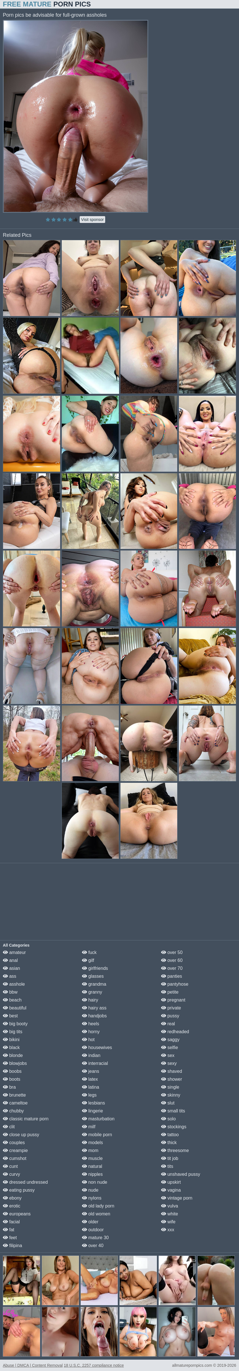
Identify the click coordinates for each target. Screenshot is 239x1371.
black (11, 1047)
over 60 (172, 960)
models (92, 1142)
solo (168, 1118)
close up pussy (21, 1134)
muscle (92, 1158)
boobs (12, 1071)
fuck (89, 952)
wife (168, 1221)
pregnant (173, 1000)
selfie (169, 1047)
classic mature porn (25, 1118)
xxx (167, 1229)
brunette (14, 1095)
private (171, 1007)
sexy (169, 1063)
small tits (173, 1110)
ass (9, 976)
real (168, 1023)
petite (170, 992)
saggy (170, 1039)
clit (9, 1126)
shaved (171, 1071)
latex (90, 1079)
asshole (14, 984)
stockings (173, 1126)
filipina (12, 1245)
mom (90, 1150)
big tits (12, 1031)
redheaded (175, 1031)
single (170, 1087)
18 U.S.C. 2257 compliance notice (94, 1365)
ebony (12, 1198)
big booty (15, 1023)
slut (167, 1103)
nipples (92, 1174)
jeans (90, 1071)
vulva (169, 1206)
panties (171, 976)
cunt (10, 1166)
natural (92, 1166)
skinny (170, 1095)
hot (88, 1039)
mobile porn (97, 1134)
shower (171, 1079)
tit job (169, 1158)
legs (89, 1095)
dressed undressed (25, 1182)
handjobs (94, 1015)
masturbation (98, 1118)
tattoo (170, 1134)
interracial (95, 1063)
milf (88, 1126)
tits (167, 1166)
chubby (13, 1110)
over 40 (92, 1245)
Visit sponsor (92, 219)
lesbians (93, 1103)
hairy (90, 1000)
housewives (97, 1047)
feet (10, 1237)
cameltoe (15, 1103)
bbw (10, 992)
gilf (88, 960)
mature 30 (95, 1237)
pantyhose (174, 984)
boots (11, 1079)
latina (90, 1087)
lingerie (92, 1110)
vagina (171, 1190)
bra (9, 1087)
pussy (170, 1015)
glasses (93, 976)
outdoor (93, 1229)
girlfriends (95, 968)
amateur (14, 952)
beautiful (14, 1007)
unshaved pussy (180, 1174)
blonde (13, 1055)
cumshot (14, 1158)
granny (92, 992)
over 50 (172, 952)
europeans (17, 1213)
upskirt (171, 1182)
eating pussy (19, 1190)
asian (11, 968)
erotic (11, 1206)
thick (169, 1142)
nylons (91, 1198)
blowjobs (15, 1063)
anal (10, 960)
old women (96, 1213)
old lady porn (98, 1206)
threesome (175, 1150)
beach (12, 1000)
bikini (11, 1039)
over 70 (172, 968)
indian (91, 1055)
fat (8, 1229)
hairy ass (94, 1007)
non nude (94, 1182)
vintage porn (177, 1198)
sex (167, 1055)
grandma (94, 984)
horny (91, 1031)
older (90, 1221)
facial (11, 1221)
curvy (11, 1174)
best (10, 1015)
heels (90, 1023)
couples (14, 1142)
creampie (15, 1150)
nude (90, 1190)
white (169, 1213)
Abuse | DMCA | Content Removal (33, 1365)
